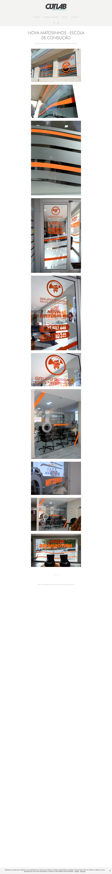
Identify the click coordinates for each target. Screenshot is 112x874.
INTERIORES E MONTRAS (50, 17)
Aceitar (77, 871)
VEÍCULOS (65, 17)
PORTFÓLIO (36, 17)
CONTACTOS (75, 17)
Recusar (82, 871)
